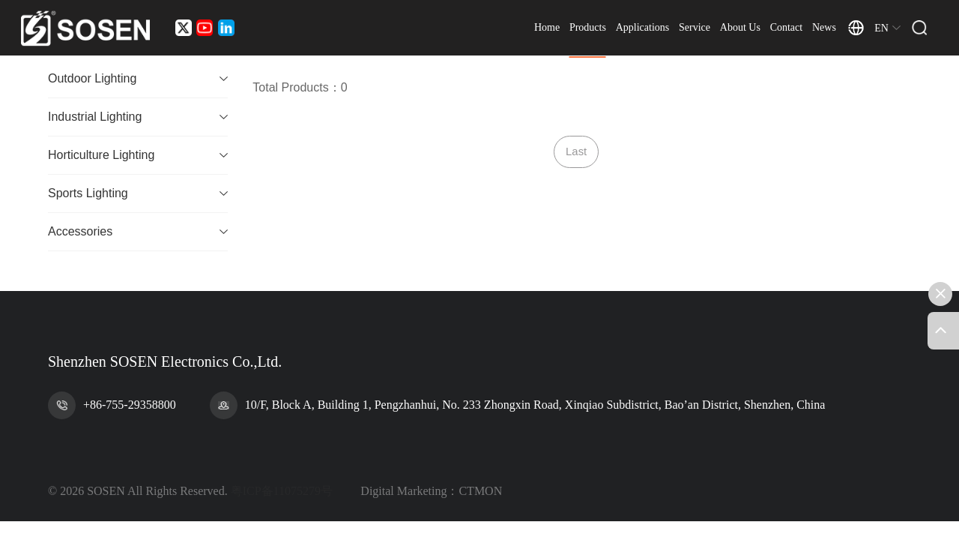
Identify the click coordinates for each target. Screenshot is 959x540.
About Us (751, 29)
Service (705, 29)
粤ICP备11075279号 (282, 491)
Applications (654, 29)
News (835, 29)
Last (576, 152)
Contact (797, 29)
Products (599, 29)
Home (558, 29)
